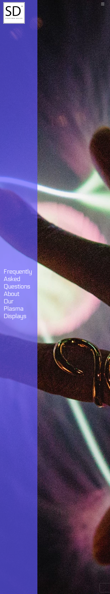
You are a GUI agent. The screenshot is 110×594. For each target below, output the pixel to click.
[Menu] (103, 4)
